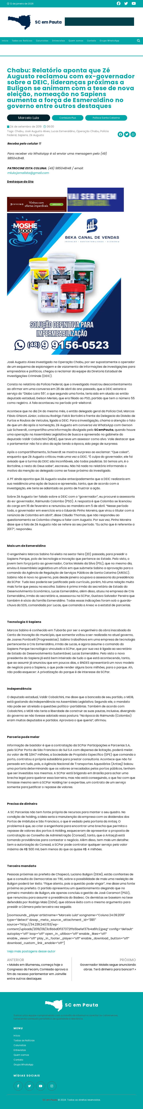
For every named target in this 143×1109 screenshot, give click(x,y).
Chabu (19, 131)
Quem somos (76, 40)
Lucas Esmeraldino (63, 131)
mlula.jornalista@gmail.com (28, 173)
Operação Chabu (87, 131)
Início (5, 40)
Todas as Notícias (22, 40)
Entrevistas (58, 40)
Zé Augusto (36, 135)
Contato (91, 40)
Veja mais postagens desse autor (31, 951)
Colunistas (42, 40)
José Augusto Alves (37, 131)
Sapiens (23, 135)
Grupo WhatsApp (109, 40)
